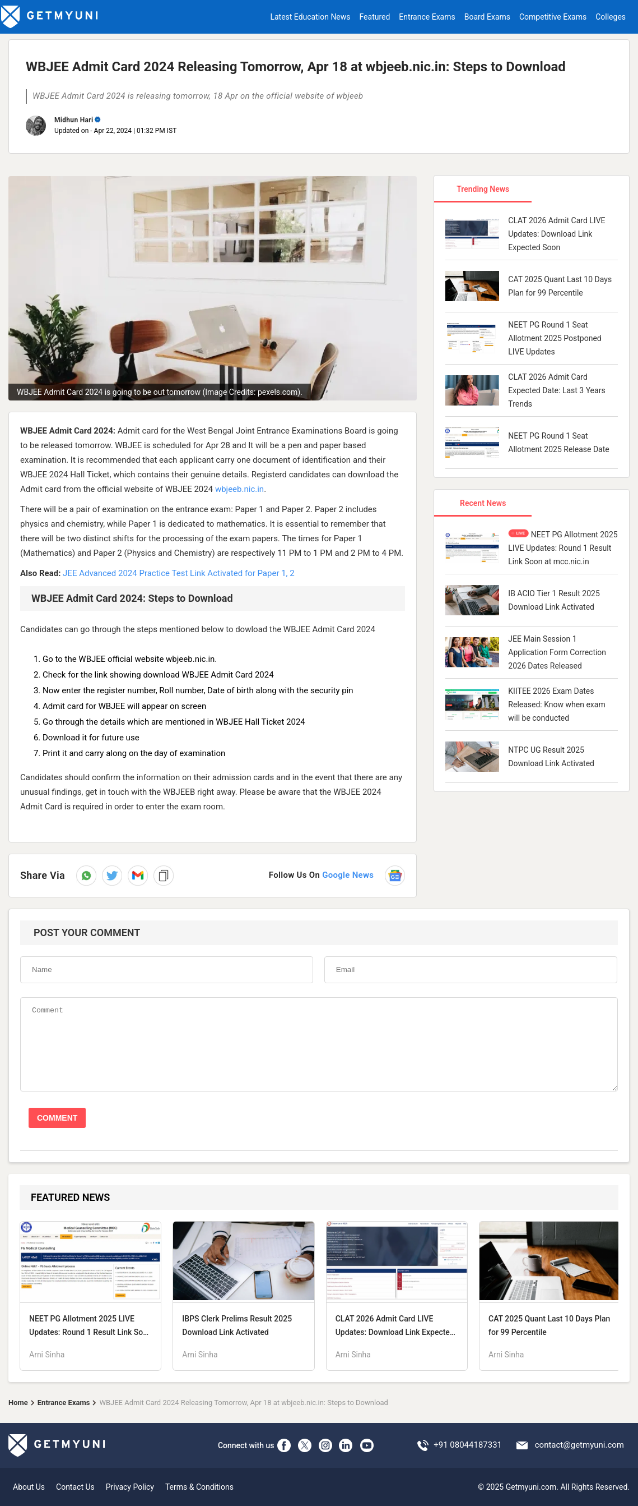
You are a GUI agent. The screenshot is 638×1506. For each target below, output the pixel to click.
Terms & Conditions (199, 1486)
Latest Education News (310, 16)
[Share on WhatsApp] (86, 875)
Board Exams (487, 16)
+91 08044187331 (468, 1445)
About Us (29, 1486)
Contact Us (75, 1486)
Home (18, 1402)
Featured (375, 16)
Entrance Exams (427, 16)
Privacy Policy (130, 1486)
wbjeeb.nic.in (239, 489)
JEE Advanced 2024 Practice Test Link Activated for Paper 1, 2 (179, 573)
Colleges (610, 16)
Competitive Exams (552, 16)
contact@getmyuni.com (579, 1445)
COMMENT (57, 1117)
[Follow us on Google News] (337, 875)
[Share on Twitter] (112, 875)
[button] (138, 875)
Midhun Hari (73, 120)
